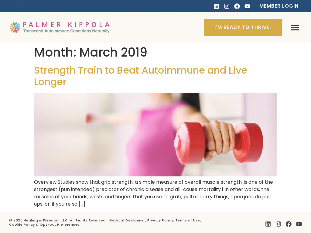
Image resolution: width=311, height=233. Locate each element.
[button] (295, 27)
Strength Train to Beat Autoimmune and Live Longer (140, 76)
